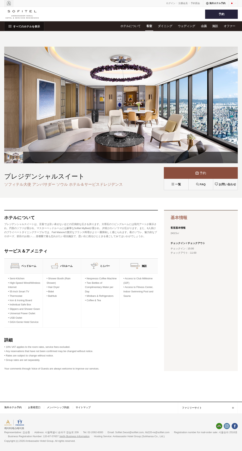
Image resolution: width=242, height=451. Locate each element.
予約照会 (195, 3)
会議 (204, 26)
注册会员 (183, 3)
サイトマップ (83, 407)
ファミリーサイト (190, 408)
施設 (215, 26)
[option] (13, 157)
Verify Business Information (74, 436)
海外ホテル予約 (13, 407)
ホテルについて (130, 26)
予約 (221, 14)
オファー (229, 26)
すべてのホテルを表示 (26, 26)
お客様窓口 (34, 407)
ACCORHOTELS (16, 423)
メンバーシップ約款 (58, 407)
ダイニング (165, 26)
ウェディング (186, 26)
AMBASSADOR (37, 423)
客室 (149, 26)
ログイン (170, 3)
